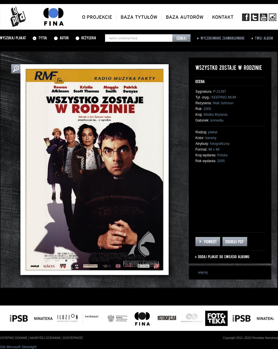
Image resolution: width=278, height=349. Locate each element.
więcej (202, 272)
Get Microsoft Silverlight (18, 347)
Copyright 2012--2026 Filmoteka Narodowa (250, 337)
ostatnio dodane (13, 337)
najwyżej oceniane (45, 337)
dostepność (73, 337)
